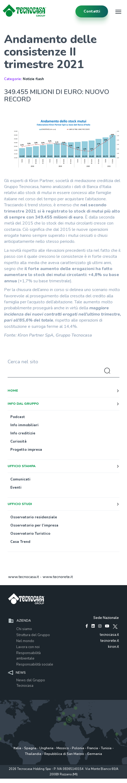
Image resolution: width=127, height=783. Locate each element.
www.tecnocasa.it (23, 576)
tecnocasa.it (109, 634)
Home (13, 390)
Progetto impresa (26, 449)
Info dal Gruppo (23, 403)
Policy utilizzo (46, 780)
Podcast (17, 417)
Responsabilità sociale (34, 664)
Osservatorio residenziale (33, 517)
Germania (94, 754)
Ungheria (46, 748)
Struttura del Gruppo (33, 635)
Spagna (30, 748)
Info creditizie (22, 433)
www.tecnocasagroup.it (96, 780)
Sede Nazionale (106, 617)
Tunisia (106, 748)
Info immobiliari (24, 425)
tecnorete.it (109, 640)
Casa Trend (20, 541)
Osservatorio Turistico (30, 533)
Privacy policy (24, 780)
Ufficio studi (20, 504)
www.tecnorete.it (58, 576)
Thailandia (33, 754)
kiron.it (113, 646)
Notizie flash (33, 79)
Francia (92, 748)
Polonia (78, 748)
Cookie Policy (67, 780)
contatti (92, 11)
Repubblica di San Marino (64, 754)
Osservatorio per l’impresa (34, 525)
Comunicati (20, 479)
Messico (62, 748)
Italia (17, 748)
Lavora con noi (28, 647)
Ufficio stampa (22, 466)
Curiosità (18, 441)
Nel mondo (25, 641)
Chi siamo (24, 629)
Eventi (15, 487)
